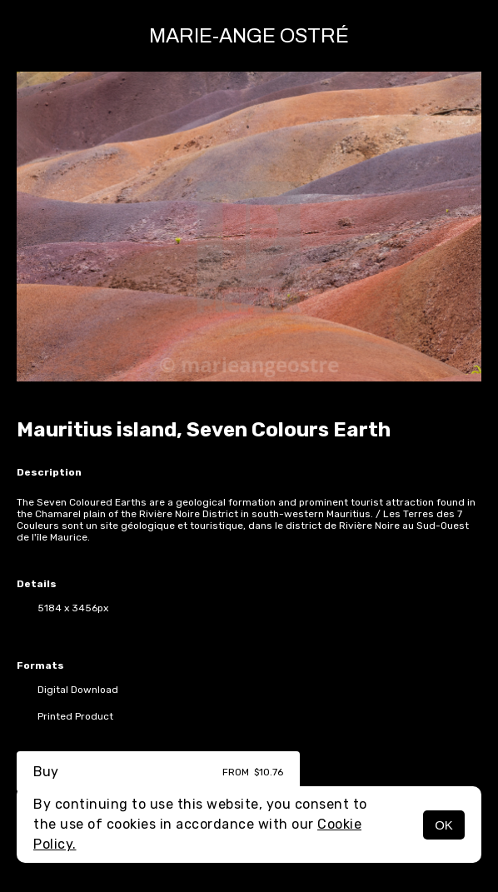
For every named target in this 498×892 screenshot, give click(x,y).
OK (444, 825)
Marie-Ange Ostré (249, 36)
